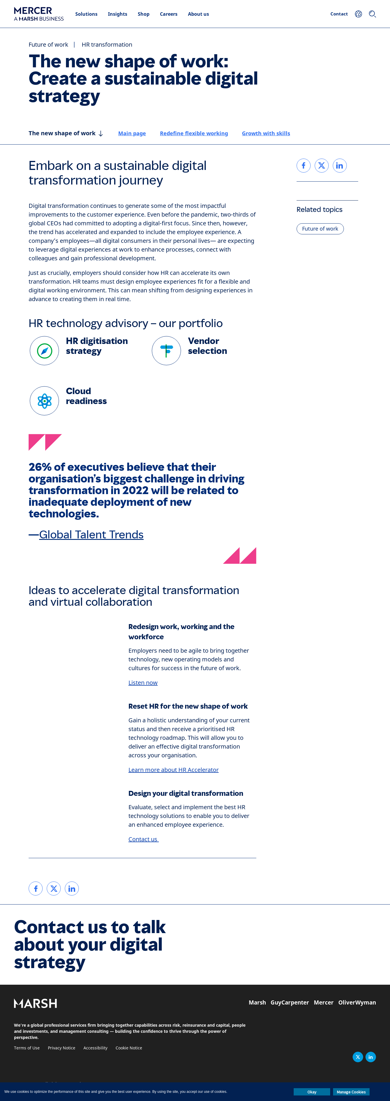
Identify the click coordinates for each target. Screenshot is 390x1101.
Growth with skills (266, 133)
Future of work (48, 45)
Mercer (324, 1002)
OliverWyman (357, 1002)
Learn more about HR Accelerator (173, 770)
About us (198, 14)
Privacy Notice (61, 1048)
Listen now (143, 683)
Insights (117, 14)
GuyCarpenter (290, 1002)
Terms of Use (27, 1048)
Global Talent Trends (91, 535)
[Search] (372, 14)
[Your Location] (358, 14)
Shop (143, 14)
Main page (132, 133)
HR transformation (107, 45)
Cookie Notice (129, 1048)
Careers (168, 14)
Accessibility (95, 1048)
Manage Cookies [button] (351, 1092)
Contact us (143, 839)
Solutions (86, 14)
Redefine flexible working (194, 133)
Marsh (257, 1002)
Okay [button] (311, 1092)
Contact (339, 14)
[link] (35, 888)
